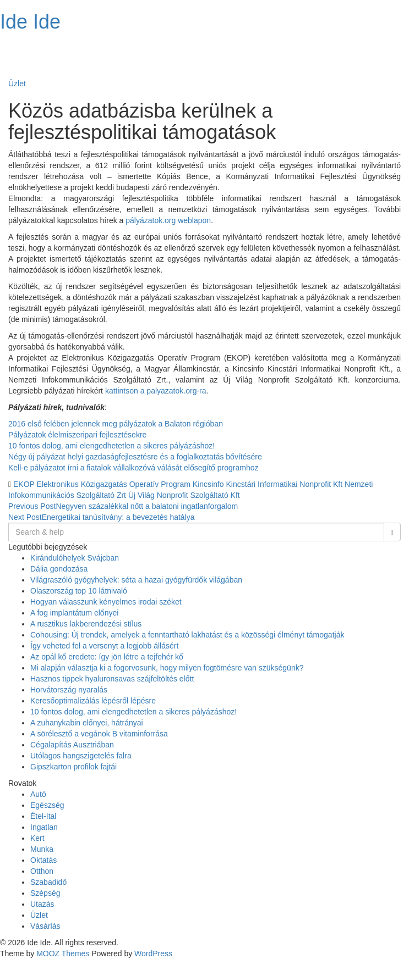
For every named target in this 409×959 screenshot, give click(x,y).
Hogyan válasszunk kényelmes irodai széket (106, 601)
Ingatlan (44, 827)
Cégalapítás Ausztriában (72, 744)
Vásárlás (45, 926)
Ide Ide (30, 21)
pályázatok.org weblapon (168, 220)
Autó (38, 794)
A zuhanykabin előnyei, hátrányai (86, 722)
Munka (41, 849)
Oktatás (43, 860)
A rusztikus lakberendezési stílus (85, 623)
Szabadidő (48, 882)
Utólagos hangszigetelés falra (81, 755)
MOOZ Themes (62, 953)
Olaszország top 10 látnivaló (78, 590)
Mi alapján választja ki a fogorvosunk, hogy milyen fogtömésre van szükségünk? (166, 667)
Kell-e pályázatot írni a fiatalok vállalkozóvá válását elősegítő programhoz (133, 467)
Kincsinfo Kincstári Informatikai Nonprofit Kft (267, 484)
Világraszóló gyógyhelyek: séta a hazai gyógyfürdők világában (136, 579)
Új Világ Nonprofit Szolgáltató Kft (184, 495)
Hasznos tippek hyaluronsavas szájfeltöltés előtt (112, 678)
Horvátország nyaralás (68, 689)
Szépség (45, 893)
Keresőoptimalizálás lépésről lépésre (93, 700)
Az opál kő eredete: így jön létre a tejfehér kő (106, 656)
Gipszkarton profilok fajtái (73, 766)
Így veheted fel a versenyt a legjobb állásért (104, 645)
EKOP (24, 484)
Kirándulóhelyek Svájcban (74, 557)
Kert (37, 838)
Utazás (42, 904)
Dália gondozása (59, 568)
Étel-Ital (43, 816)
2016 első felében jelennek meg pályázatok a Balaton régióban (115, 423)
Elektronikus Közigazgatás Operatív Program (113, 484)
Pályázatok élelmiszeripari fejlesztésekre (77, 434)
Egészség (47, 805)
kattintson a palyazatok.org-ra (155, 390)
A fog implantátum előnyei (74, 612)
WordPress (153, 953)
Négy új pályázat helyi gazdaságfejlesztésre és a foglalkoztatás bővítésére (135, 456)
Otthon (41, 871)
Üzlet (17, 83)
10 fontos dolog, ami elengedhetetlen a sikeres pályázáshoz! (111, 445)
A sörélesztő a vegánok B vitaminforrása (99, 733)
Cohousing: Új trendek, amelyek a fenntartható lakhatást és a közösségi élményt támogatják (187, 634)
